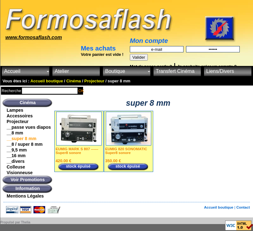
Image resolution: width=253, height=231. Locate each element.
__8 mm (15, 132)
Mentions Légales (25, 195)
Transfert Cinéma (175, 71)
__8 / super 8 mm (25, 144)
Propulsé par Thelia (15, 222)
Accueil (12, 71)
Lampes (15, 110)
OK (81, 90)
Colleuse (16, 166)
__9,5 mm (17, 149)
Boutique (115, 71)
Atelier (62, 71)
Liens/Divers (220, 71)
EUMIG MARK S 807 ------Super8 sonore (77, 151)
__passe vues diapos (29, 127)
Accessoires (20, 115)
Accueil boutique (219, 207)
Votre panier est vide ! (102, 54)
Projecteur (17, 121)
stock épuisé (78, 166)
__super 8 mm (21, 138)
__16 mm (16, 155)
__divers (16, 161)
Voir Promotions (28, 179)
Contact (243, 207)
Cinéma (28, 102)
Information (27, 188)
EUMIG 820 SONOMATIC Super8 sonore (126, 151)
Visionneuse (20, 172)
